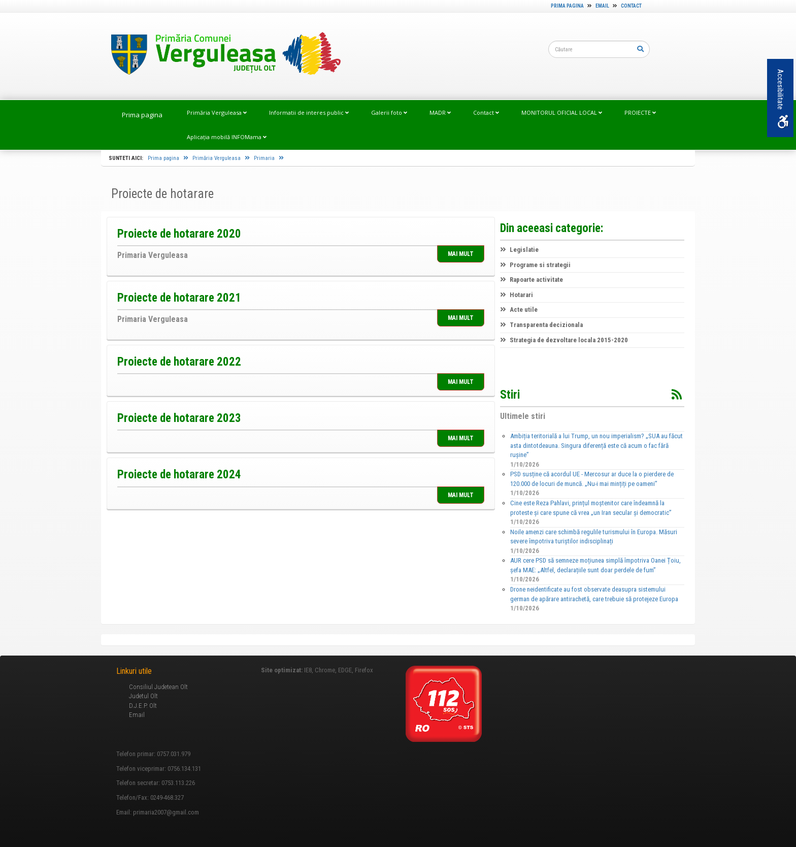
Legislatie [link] (519, 249)
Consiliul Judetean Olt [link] (158, 687)
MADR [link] (440, 112)
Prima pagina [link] (567, 6)
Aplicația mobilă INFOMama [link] (227, 137)
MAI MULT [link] (461, 253)
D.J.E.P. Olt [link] (143, 705)
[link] (221, 55)
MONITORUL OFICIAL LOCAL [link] (561, 112)
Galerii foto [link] (389, 112)
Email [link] (602, 6)
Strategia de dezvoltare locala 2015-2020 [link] (564, 340)
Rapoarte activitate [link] (531, 279)
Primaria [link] (269, 158)
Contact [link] (631, 6)
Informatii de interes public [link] (309, 112)
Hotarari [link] (516, 295)
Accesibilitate (782, 98)
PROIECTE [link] (640, 112)
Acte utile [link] (519, 309)
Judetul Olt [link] (143, 696)
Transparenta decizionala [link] (541, 325)
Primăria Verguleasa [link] (217, 112)
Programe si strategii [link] (535, 265)
